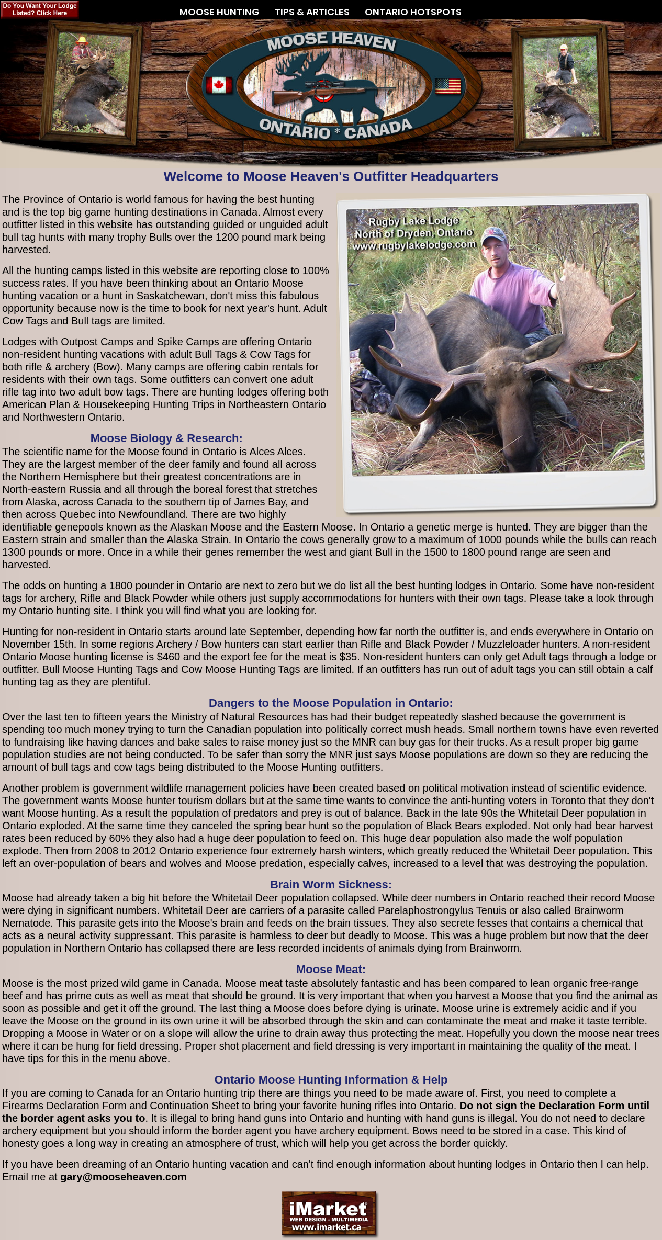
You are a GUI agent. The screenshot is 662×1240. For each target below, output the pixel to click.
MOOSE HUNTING (219, 8)
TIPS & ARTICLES (312, 8)
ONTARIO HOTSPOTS (413, 12)
